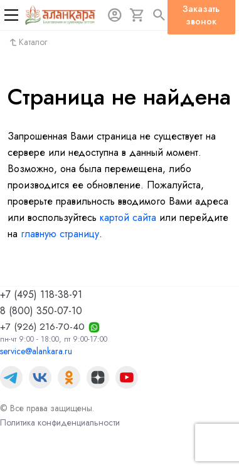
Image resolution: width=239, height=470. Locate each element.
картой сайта (128, 217)
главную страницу (60, 234)
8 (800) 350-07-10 (41, 311)
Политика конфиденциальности (60, 422)
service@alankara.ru (36, 351)
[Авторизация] (115, 15)
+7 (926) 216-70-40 (42, 327)
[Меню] (11, 15)
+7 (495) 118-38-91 (41, 294)
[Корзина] (137, 15)
